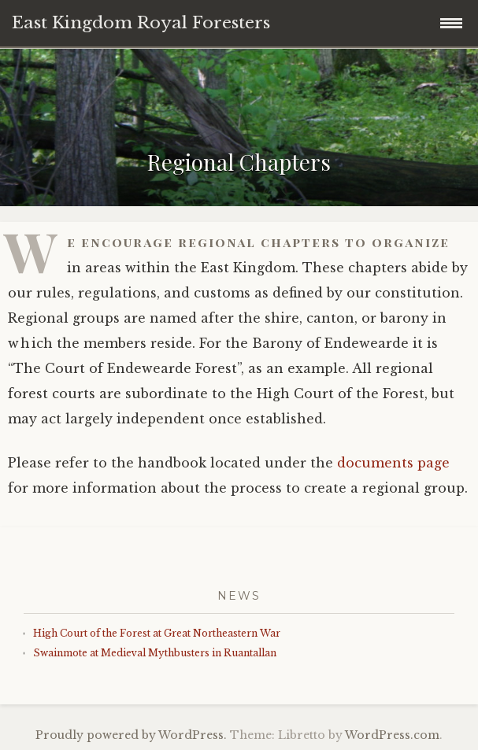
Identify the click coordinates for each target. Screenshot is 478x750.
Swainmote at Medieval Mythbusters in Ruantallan (154, 653)
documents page (393, 463)
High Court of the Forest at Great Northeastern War (156, 633)
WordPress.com (392, 735)
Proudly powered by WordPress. (131, 735)
